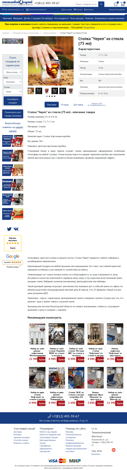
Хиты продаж (77, 18)
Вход (111, 9)
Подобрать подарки (12, 101)
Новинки (89, 18)
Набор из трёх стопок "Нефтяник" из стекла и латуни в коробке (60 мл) (95, 354)
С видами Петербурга (42, 18)
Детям (27, 18)
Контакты (89, 9)
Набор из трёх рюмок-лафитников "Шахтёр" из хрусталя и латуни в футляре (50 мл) (115, 399)
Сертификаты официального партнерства (46, 449)
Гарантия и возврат (22, 437)
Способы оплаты (21, 440)
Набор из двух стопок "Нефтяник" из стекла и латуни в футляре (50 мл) (37, 398)
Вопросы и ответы (21, 443)
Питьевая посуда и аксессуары (26, 33)
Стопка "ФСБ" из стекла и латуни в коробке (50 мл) (76, 396)
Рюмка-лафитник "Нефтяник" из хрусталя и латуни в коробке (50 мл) (115, 354)
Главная (5, 33)
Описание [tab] (51, 104)
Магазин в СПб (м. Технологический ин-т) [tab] (96, 104)
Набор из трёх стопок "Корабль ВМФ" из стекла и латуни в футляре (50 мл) (57, 353)
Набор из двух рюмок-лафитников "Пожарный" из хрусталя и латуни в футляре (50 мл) (57, 399)
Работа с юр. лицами (48, 432)
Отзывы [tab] (65, 104)
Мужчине (7, 18)
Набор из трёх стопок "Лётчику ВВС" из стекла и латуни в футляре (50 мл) (76, 353)
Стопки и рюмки (49, 33)
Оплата (79, 9)
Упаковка (69, 432)
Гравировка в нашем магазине (109, 18)
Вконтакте (96, 454)
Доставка (68, 9)
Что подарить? (61, 18)
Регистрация (120, 9)
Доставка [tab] (78, 104)
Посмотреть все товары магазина (12, 114)
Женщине (17, 18)
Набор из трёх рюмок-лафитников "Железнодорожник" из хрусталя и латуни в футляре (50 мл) (38, 355)
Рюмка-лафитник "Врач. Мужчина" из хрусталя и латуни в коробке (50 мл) (95, 398)
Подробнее (89, 27)
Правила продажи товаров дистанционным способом (76, 449)
